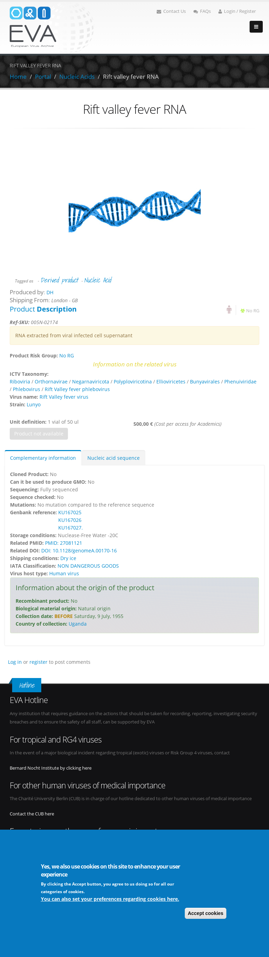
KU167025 (69, 512)
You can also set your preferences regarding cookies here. (110, 899)
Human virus (64, 573)
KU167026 (69, 520)
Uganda (78, 623)
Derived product (59, 280)
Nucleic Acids (77, 77)
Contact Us (171, 11)
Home (18, 77)
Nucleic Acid (97, 280)
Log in (15, 662)
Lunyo (34, 404)
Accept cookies (206, 913)
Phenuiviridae (240, 381)
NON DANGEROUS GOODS (88, 565)
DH (49, 292)
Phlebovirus (26, 389)
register (38, 662)
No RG (252, 311)
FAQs (202, 11)
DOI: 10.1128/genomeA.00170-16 (79, 550)
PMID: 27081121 (63, 543)
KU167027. (70, 527)
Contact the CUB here (32, 814)
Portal (43, 77)
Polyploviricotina (133, 381)
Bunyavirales (205, 381)
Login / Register (237, 11)
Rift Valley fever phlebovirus (77, 389)
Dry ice (68, 558)
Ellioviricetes (170, 381)
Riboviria (20, 381)
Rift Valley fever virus (64, 396)
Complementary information (43, 458)
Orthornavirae (51, 381)
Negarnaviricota (90, 381)
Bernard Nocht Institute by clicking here (51, 768)
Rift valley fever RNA (131, 77)
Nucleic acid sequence (113, 458)
